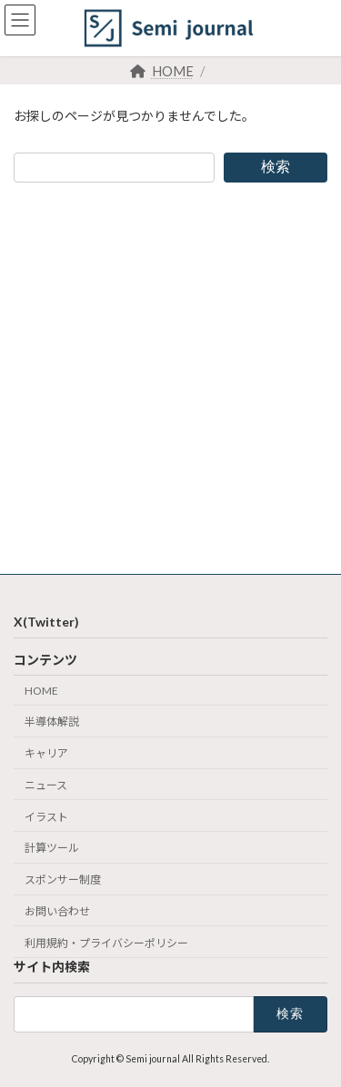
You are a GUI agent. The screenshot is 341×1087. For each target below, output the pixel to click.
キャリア (46, 753)
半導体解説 (52, 721)
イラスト (46, 816)
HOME (41, 690)
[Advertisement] (170, 378)
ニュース (46, 785)
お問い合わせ (57, 911)
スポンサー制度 (63, 879)
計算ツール (52, 848)
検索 (275, 166)
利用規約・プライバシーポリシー (106, 942)
